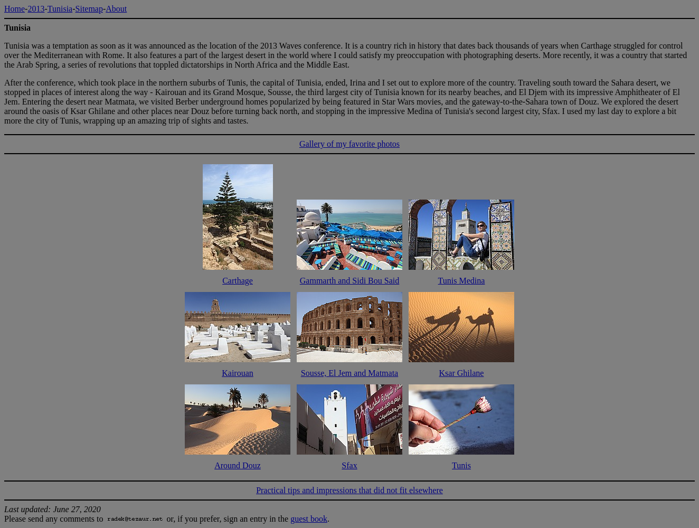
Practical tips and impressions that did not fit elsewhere (349, 490)
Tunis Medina (461, 280)
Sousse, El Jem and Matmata (349, 373)
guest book (308, 518)
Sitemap (89, 8)
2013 (35, 8)
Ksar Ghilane (461, 373)
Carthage (237, 280)
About (116, 8)
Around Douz (237, 465)
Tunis (461, 465)
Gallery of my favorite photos (349, 143)
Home (14, 8)
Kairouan (237, 373)
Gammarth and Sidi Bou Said (349, 280)
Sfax (349, 465)
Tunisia (60, 8)
